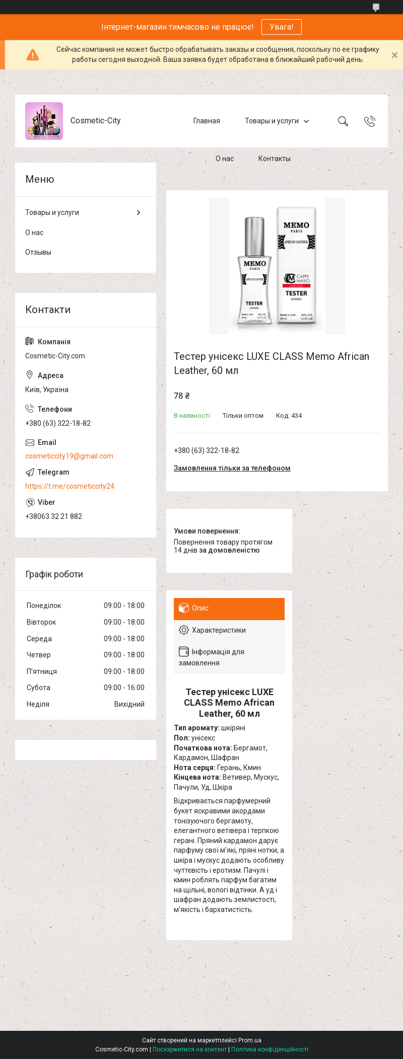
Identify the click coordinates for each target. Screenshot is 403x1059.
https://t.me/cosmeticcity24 (69, 486)
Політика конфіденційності (269, 1049)
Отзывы (38, 252)
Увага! (282, 27)
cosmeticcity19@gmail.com (69, 456)
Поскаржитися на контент (190, 1049)
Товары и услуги (272, 121)
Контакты (274, 159)
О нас (225, 159)
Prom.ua (249, 1040)
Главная (206, 121)
